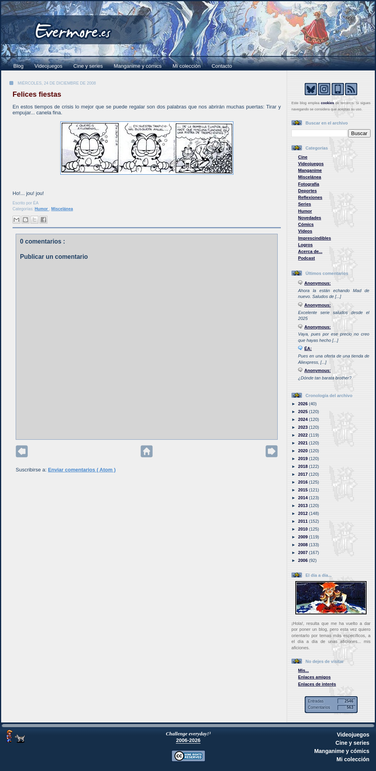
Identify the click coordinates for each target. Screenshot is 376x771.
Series (304, 204)
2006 (303, 560)
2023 (303, 427)
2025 (303, 411)
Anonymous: (317, 283)
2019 (303, 458)
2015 (303, 490)
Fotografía (308, 184)
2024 (303, 419)
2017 (303, 474)
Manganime (310, 170)
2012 (303, 513)
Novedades (309, 217)
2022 (303, 435)
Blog (18, 66)
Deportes (307, 190)
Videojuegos (48, 66)
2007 (303, 552)
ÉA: (308, 348)
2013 (303, 505)
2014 (303, 497)
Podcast (306, 258)
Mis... (303, 670)
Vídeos (305, 231)
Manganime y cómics (138, 66)
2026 (303, 403)
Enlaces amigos (314, 677)
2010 (303, 529)
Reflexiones (310, 197)
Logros (305, 244)
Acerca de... (310, 251)
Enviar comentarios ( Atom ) (82, 470)
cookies (327, 103)
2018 (303, 466)
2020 (303, 450)
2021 (303, 443)
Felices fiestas (37, 94)
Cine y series (88, 66)
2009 (303, 536)
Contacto (222, 66)
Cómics (306, 224)
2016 (303, 482)
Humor (42, 209)
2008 (303, 544)
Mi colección (187, 66)
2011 (303, 521)
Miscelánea (62, 209)
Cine (302, 157)
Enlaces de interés (317, 684)
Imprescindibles (314, 238)
